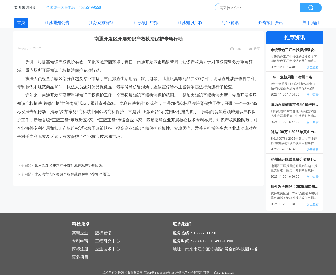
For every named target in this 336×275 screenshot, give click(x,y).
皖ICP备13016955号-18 (159, 272)
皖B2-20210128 (224, 272)
